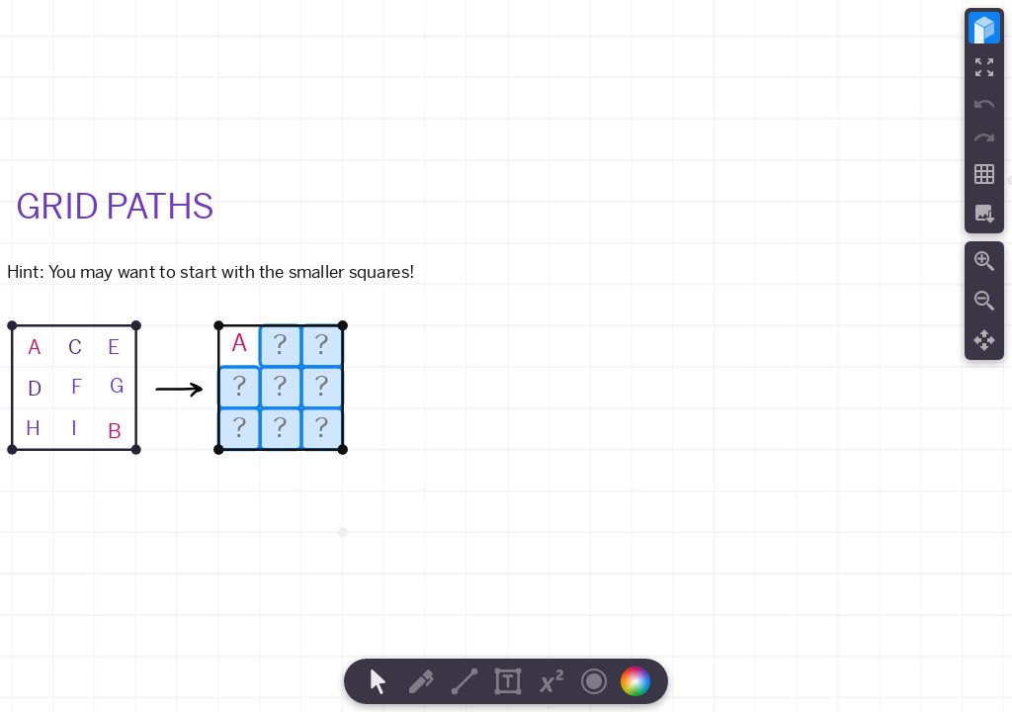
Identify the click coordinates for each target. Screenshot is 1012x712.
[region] (506, 356)
